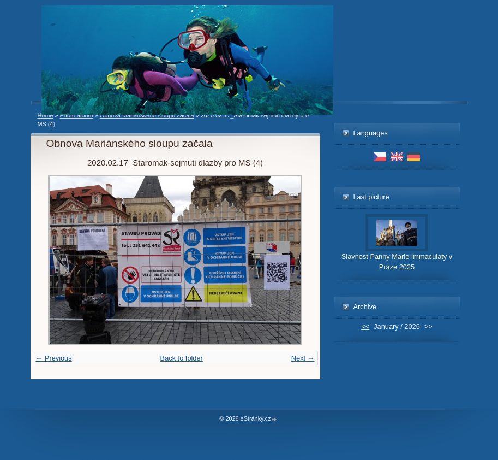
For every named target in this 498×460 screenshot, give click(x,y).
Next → (303, 358)
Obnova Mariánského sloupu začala (147, 115)
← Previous (54, 358)
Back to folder (181, 358)
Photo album (76, 115)
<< (365, 326)
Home (45, 115)
